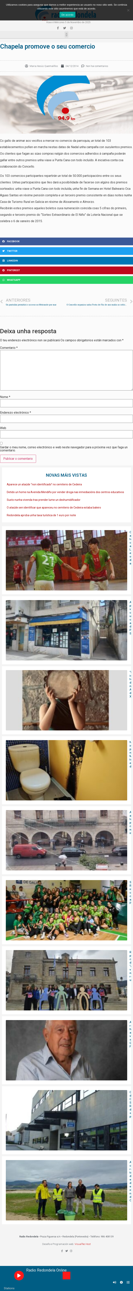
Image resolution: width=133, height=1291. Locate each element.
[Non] (128, 10)
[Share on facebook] (66, 241)
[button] (66, 34)
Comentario (9, 347)
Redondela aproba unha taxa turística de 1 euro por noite (41, 515)
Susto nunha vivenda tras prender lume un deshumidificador (43, 499)
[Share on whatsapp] (66, 280)
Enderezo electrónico (15, 412)
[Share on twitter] (66, 251)
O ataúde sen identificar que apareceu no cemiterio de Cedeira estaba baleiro (54, 507)
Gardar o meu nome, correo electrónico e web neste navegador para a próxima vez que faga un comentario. (64, 449)
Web (3, 428)
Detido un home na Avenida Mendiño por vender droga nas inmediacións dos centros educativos (65, 492)
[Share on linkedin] (66, 261)
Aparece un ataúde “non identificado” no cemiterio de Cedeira (44, 484)
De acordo (67, 14)
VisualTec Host (83, 1244)
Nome (5, 397)
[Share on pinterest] (66, 270)
